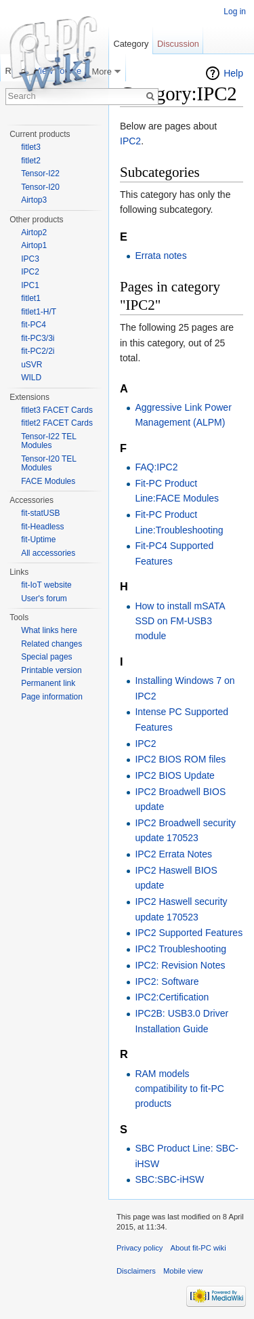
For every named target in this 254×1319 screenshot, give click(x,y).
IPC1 (30, 285)
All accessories (48, 553)
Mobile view (183, 1271)
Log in (235, 11)
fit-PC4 (33, 324)
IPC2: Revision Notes (180, 965)
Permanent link (48, 683)
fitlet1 (31, 298)
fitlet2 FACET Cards (57, 423)
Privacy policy (140, 1248)
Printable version (51, 670)
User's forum (44, 598)
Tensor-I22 (40, 173)
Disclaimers (136, 1271)
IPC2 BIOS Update (175, 775)
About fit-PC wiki (198, 1248)
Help (233, 73)
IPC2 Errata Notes (173, 854)
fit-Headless (42, 526)
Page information (52, 697)
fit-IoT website (46, 585)
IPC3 (30, 259)
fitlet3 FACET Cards (57, 410)
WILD (31, 377)
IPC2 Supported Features (188, 932)
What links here (49, 630)
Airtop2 (34, 232)
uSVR (31, 364)
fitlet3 (31, 147)
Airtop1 (34, 245)
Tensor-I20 (40, 187)
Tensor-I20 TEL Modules (48, 463)
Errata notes (160, 255)
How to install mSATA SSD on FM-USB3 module (180, 621)
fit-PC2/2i (37, 351)
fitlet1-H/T (38, 312)
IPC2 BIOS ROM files (180, 759)
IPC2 (130, 141)
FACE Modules (48, 481)
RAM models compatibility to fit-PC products (179, 1089)
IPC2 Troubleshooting (180, 948)
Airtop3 (34, 200)
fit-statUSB (40, 513)
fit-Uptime (38, 539)
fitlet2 (31, 160)
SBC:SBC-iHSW (169, 1179)
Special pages (46, 657)
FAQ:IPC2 (156, 467)
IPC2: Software (166, 981)
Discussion (178, 44)
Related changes (51, 644)
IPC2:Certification (172, 997)
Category (130, 44)
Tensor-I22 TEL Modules (48, 441)
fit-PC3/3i (37, 338)
